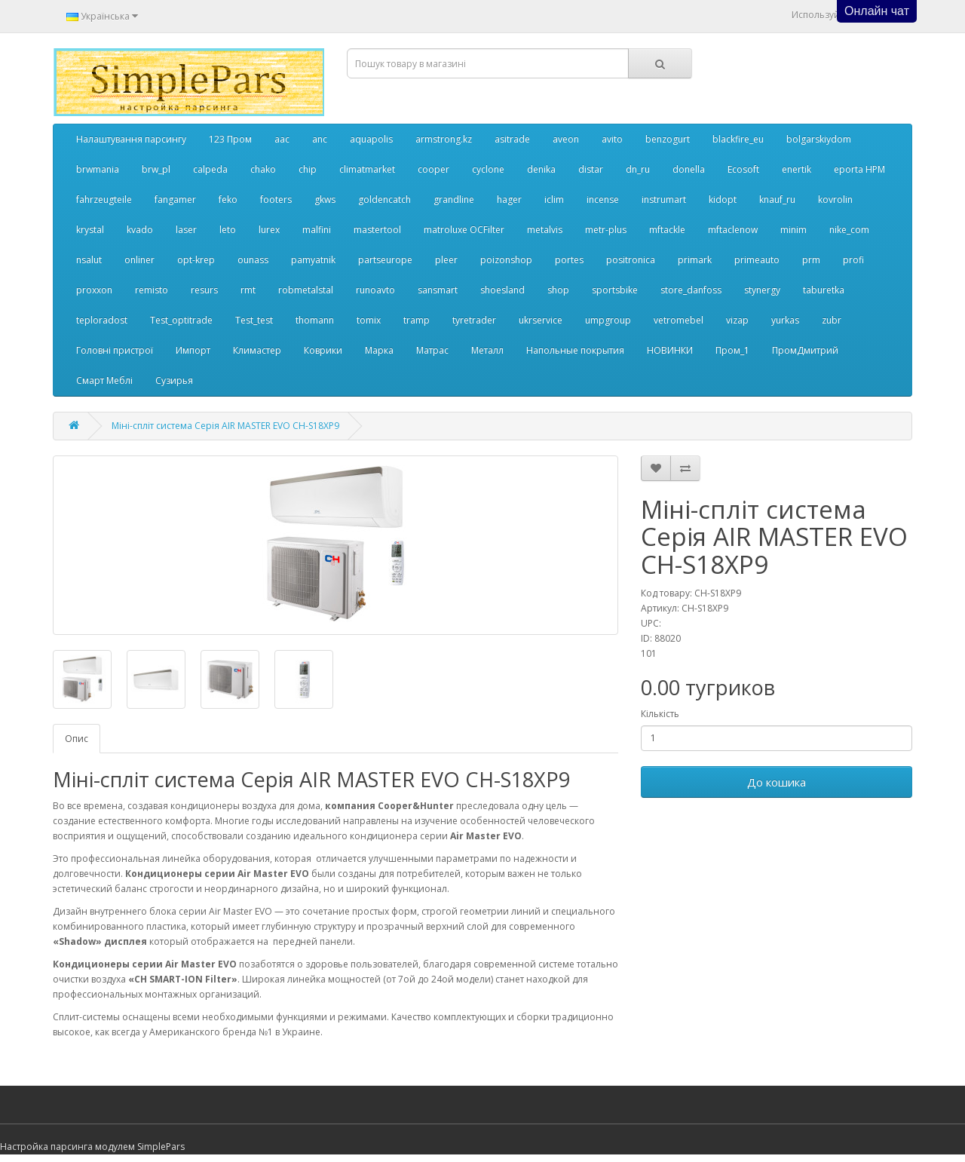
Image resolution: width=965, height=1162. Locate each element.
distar (590, 169)
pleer (446, 259)
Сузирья (174, 380)
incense (603, 199)
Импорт (193, 350)
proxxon (94, 290)
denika (541, 169)
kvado (140, 229)
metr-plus (605, 229)
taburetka (823, 290)
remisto (151, 290)
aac (282, 139)
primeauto (757, 259)
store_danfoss (690, 290)
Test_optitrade (181, 320)
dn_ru (638, 169)
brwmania (97, 169)
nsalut (89, 259)
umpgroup (608, 320)
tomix (369, 320)
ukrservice (540, 320)
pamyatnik (313, 259)
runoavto (375, 290)
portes (569, 259)
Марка (379, 350)
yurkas (785, 320)
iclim (554, 199)
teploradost (101, 320)
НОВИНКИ (670, 350)
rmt (248, 290)
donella (688, 169)
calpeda (210, 169)
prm (811, 259)
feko (228, 199)
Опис (76, 738)
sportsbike (615, 290)
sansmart (438, 290)
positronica (630, 259)
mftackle (667, 229)
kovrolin (835, 199)
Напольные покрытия (575, 350)
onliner (139, 259)
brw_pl (156, 169)
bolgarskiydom (818, 139)
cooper (433, 169)
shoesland (502, 290)
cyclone (488, 169)
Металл (487, 350)
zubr (831, 320)
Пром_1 (732, 350)
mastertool (377, 229)
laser (186, 229)
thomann (315, 320)
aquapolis (371, 139)
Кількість (660, 713)
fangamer (175, 199)
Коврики (323, 350)
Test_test (254, 320)
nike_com (849, 229)
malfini (316, 229)
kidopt (723, 199)
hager (509, 199)
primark (695, 259)
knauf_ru (777, 199)
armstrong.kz (443, 139)
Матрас (432, 350)
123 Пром (230, 139)
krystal (90, 229)
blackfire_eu (738, 139)
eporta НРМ (859, 169)
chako (263, 169)
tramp (416, 320)
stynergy (762, 290)
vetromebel (678, 320)
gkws (324, 199)
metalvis (544, 229)
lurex (269, 229)
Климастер (257, 350)
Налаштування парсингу (131, 139)
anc (319, 139)
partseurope (385, 259)
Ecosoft (743, 169)
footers (276, 199)
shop (558, 290)
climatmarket (367, 169)
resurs (204, 290)
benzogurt (667, 139)
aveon (566, 139)
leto (227, 229)
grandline (453, 199)
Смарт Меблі (104, 380)
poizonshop (506, 259)
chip (308, 169)
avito (612, 139)
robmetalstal (305, 290)
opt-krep (196, 259)
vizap (737, 320)
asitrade (512, 139)
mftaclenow (733, 229)
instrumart (664, 199)
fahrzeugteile (104, 199)
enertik (796, 169)
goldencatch (384, 199)
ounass (252, 259)
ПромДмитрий (805, 350)
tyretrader (474, 320)
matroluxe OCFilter (464, 229)
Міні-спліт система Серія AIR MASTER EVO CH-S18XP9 (225, 425)
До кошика (776, 781)
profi (853, 259)
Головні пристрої (114, 350)
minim (793, 229)
